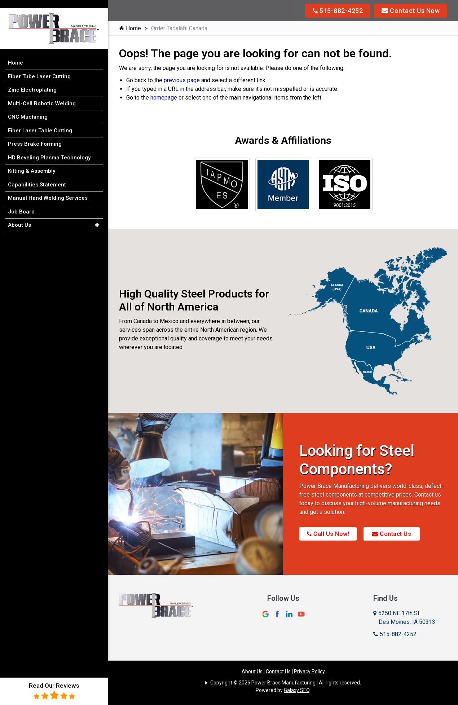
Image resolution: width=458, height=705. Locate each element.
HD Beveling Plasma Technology (49, 149)
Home (130, 28)
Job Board (21, 204)
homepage (163, 97)
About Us (252, 671)
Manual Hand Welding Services (48, 190)
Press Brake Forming (35, 136)
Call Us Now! (328, 533)
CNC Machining (28, 109)
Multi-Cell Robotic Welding (42, 95)
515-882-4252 (338, 10)
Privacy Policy (309, 671)
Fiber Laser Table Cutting (40, 122)
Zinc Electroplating (32, 82)
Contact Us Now (411, 10)
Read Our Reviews (54, 691)
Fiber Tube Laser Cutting (39, 68)
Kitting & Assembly (31, 163)
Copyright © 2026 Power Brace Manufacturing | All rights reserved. (285, 683)
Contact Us (391, 533)
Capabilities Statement (37, 176)
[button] (97, 217)
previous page (182, 80)
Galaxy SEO (296, 690)
